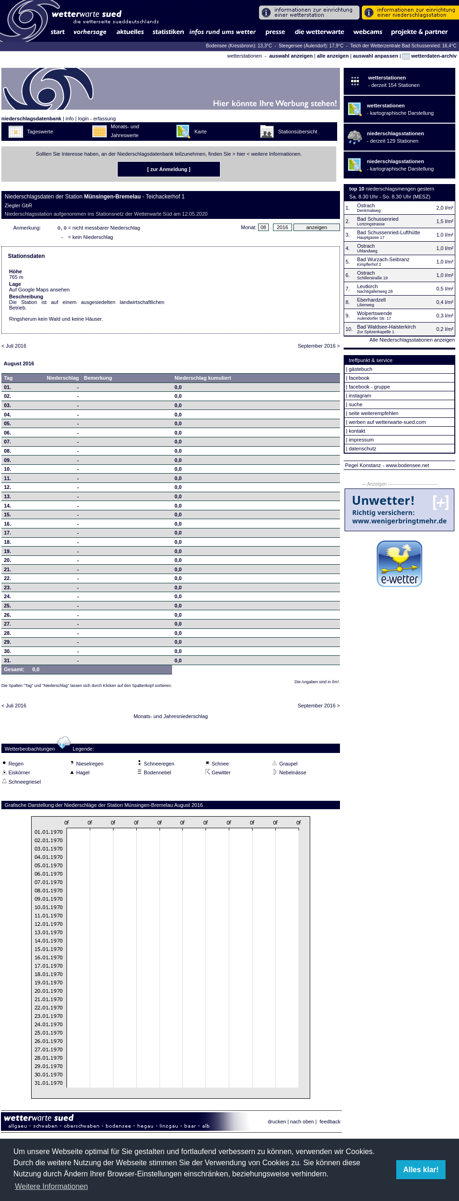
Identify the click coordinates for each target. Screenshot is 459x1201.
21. (7, 571)
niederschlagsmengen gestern (400, 188)
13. (7, 498)
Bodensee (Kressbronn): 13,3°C (239, 45)
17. (7, 534)
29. (7, 644)
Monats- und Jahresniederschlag (170, 718)
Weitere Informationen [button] (51, 1186)
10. (7, 471)
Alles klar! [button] (421, 1170)
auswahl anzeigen (291, 56)
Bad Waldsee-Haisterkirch (386, 327)
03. (7, 407)
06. (7, 434)
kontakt (357, 431)
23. (7, 589)
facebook (359, 378)
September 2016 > (319, 347)
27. (7, 625)
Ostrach (366, 205)
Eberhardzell (371, 300)
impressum (361, 439)
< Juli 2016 (14, 347)
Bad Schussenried (378, 219)
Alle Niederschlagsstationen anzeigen (412, 340)
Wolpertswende (374, 313)
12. (7, 489)
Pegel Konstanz (363, 465)
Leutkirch (367, 286)
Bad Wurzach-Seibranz (383, 259)
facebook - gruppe (369, 386)
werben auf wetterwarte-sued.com (387, 422)
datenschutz (362, 448)
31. (7, 662)
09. (7, 462)
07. (7, 443)
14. (7, 507)
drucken (277, 1123)
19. (7, 553)
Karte (200, 131)
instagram (360, 395)
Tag (8, 380)
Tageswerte (40, 131)
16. (7, 525)
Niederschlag (63, 380)
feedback (329, 1123)
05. (7, 425)
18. (7, 544)
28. (7, 635)
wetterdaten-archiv (429, 56)
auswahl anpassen (375, 56)
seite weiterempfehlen (374, 413)
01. (7, 389)
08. (7, 452)
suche (355, 404)
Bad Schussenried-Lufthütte (388, 232)
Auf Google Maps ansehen (39, 291)
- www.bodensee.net (406, 465)
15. (7, 516)
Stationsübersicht (297, 131)
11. (7, 480)
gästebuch (361, 369)
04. (7, 416)
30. (7, 653)
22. (7, 580)
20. (7, 562)
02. (7, 398)
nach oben (302, 1123)
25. (7, 607)
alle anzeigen (332, 56)
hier (241, 154)
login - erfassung (97, 118)
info (70, 118)
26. (7, 617)
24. (7, 598)
